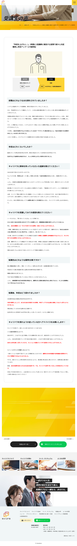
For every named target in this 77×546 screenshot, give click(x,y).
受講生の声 (58, 512)
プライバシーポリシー (31, 514)
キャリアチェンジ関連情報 (61, 514)
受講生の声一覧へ (27, 444)
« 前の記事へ (6, 439)
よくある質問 (66, 465)
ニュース (22, 514)
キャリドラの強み (29, 465)
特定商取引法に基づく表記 (45, 514)
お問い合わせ (27, 520)
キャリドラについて (10, 465)
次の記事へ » (70, 439)
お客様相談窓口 (24, 516)
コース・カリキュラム (48, 465)
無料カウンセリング (43, 520)
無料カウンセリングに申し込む (53, 444)
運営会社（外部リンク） (69, 536)
